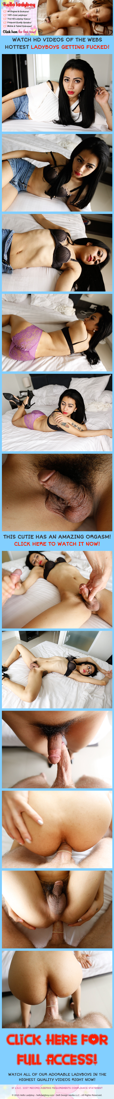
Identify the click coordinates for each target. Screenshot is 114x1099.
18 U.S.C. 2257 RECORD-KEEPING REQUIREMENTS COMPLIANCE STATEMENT (57, 1088)
